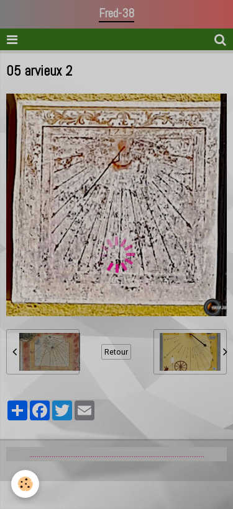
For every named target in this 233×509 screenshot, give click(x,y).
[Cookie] (25, 484)
